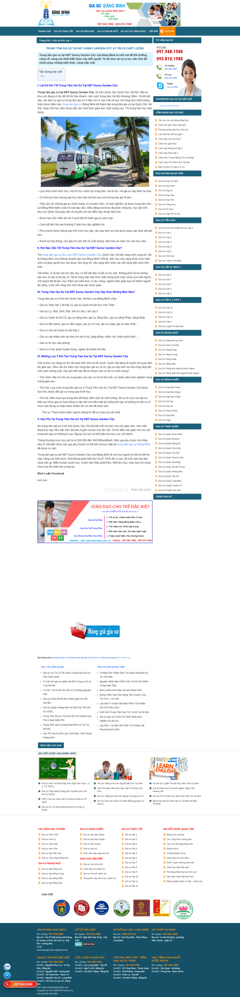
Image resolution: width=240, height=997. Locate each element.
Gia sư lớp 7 (131, 862)
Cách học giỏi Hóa (167, 143)
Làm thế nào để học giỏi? (170, 134)
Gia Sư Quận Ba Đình (169, 439)
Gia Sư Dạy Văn (166, 200)
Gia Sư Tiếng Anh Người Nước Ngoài (176, 368)
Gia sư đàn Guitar (92, 844)
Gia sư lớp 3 (131, 844)
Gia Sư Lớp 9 (164, 289)
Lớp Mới (153, 31)
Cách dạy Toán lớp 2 (168, 153)
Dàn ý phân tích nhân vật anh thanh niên (121, 690)
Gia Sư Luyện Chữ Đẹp (169, 260)
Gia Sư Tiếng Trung (167, 354)
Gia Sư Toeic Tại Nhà (168, 345)
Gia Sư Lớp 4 (164, 246)
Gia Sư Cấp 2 (165, 293)
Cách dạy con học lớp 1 (169, 139)
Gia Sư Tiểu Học (166, 256)
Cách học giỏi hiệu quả (178, 867)
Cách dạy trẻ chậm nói (94, 869)
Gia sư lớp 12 (131, 886)
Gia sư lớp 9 (131, 872)
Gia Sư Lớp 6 (164, 275)
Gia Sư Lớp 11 (165, 312)
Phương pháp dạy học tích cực (173, 129)
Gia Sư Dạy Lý (165, 190)
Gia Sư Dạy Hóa (166, 195)
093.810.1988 (169, 58)
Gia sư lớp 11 (131, 881)
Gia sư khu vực (61, 40)
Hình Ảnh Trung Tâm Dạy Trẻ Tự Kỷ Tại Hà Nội (124, 712)
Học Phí (169, 31)
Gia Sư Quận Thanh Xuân (171, 457)
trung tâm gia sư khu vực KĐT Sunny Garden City (71, 254)
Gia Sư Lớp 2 (164, 237)
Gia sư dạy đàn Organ (94, 839)
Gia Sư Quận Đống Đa (169, 443)
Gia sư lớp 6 (131, 858)
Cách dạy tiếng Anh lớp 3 (170, 148)
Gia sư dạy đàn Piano (93, 834)
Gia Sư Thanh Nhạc (168, 410)
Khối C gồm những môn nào (180, 862)
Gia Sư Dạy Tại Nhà (168, 181)
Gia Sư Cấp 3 (165, 321)
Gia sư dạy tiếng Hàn (52, 883)
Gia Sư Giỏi (172, 87)
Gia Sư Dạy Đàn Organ (169, 392)
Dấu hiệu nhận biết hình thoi (180, 876)
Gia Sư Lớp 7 (164, 279)
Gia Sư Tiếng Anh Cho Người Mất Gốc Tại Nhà (119, 783)
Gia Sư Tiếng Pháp (167, 350)
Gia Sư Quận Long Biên (170, 481)
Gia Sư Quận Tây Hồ (168, 476)
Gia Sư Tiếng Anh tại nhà (170, 340)
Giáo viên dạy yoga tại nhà (96, 853)
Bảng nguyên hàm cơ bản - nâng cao (184, 881)
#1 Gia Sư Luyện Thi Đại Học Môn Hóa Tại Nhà (176, 783)
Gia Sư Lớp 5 (164, 251)
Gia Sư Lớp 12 (165, 317)
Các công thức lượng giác (179, 839)
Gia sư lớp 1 (131, 834)
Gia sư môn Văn (50, 848)
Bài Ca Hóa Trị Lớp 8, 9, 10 (171, 167)
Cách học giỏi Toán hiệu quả (172, 125)
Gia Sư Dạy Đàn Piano (169, 387)
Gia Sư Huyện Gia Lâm (169, 490)
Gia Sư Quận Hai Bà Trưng (171, 467)
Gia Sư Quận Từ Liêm (169, 453)
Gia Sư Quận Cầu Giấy (169, 448)
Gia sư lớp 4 (131, 848)
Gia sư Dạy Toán (166, 186)
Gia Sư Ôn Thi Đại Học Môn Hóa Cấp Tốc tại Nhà (177, 796)
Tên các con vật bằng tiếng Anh (173, 120)
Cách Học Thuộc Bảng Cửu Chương (176, 157)
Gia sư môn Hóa (50, 844)
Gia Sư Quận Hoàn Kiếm (170, 434)
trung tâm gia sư (72, 104)
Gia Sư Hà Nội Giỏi (169, 106)
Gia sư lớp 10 (131, 876)
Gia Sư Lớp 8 (164, 284)
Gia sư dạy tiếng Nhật (52, 878)
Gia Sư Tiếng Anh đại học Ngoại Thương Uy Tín (120, 796)
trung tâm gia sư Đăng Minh (133, 444)
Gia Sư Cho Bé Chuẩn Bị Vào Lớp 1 (175, 228)
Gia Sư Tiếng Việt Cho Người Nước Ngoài (178, 373)
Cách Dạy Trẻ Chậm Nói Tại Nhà (174, 162)
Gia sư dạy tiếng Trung (53, 873)
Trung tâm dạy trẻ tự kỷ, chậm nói (99, 878)
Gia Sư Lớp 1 (164, 232)
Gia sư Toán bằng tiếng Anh (55, 858)
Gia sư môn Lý (49, 839)
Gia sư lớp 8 (131, 867)
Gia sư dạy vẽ (90, 848)
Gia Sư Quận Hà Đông (169, 462)
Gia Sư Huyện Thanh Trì (170, 485)
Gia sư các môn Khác (133, 31)
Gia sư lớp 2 (131, 839)
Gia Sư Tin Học (165, 209)
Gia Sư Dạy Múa (166, 415)
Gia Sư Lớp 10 (165, 307)
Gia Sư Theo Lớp (63, 31)
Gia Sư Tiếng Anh (167, 204)
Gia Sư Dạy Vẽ (165, 406)
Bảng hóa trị (172, 848)
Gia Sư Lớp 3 (164, 242)
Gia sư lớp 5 (131, 853)
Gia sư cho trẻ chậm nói (94, 873)
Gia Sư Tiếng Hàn (167, 364)
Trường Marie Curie (176, 853)
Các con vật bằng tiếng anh (180, 844)
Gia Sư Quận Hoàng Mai (170, 471)
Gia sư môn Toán (50, 834)
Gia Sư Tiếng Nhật (167, 359)
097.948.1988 (169, 51)
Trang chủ (44, 40)
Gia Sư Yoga (164, 420)
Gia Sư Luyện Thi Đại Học (171, 326)
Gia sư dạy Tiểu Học (52, 853)
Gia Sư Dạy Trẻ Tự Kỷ (169, 214)
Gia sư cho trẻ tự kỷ (93, 864)
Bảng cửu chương (175, 834)
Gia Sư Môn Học (85, 31)
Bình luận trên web (50, 745)
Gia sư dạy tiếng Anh (52, 869)
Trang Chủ (44, 31)
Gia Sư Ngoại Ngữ (107, 31)
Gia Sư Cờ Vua (165, 401)
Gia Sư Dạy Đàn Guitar (169, 396)
